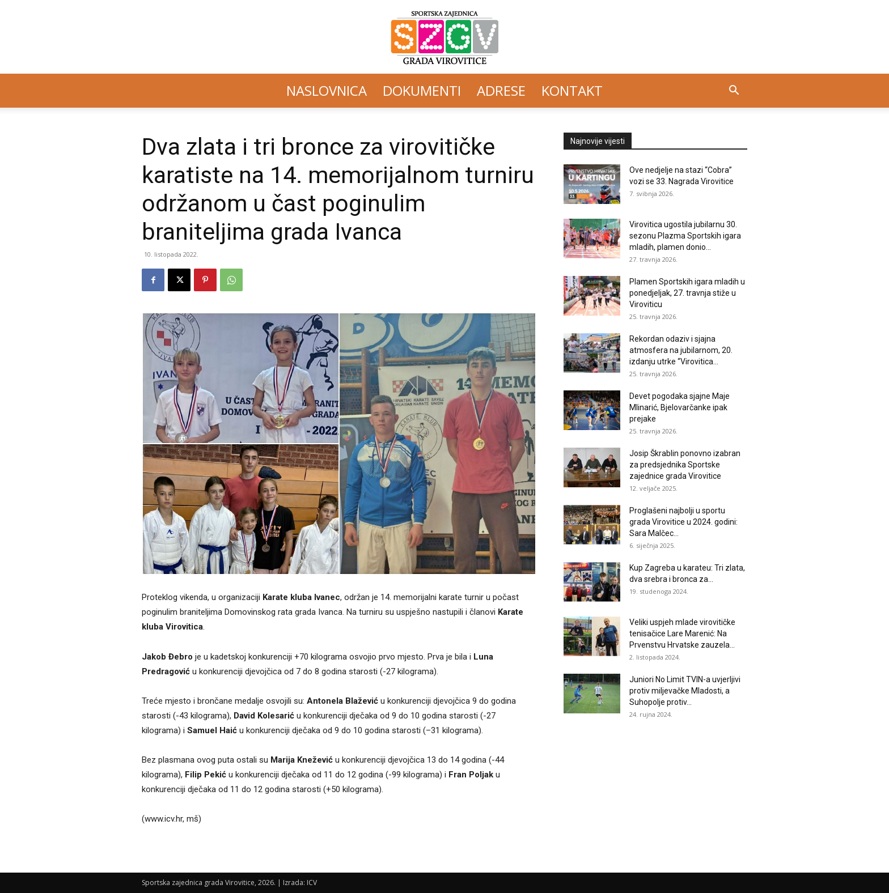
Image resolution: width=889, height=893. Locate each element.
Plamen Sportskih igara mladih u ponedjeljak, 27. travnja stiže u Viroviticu (687, 293)
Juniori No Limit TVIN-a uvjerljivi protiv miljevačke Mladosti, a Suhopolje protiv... (684, 691)
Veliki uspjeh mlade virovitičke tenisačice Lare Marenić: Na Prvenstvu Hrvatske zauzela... (682, 633)
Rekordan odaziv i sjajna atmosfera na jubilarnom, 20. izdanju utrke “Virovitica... (681, 350)
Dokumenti (422, 90)
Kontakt (572, 90)
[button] (733, 91)
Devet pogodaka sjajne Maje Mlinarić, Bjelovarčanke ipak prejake (679, 407)
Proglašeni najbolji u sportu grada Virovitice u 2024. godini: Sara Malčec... (683, 522)
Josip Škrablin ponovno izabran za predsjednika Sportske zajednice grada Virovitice (684, 464)
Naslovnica (326, 90)
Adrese (501, 90)
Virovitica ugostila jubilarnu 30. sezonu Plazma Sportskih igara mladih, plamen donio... (685, 236)
